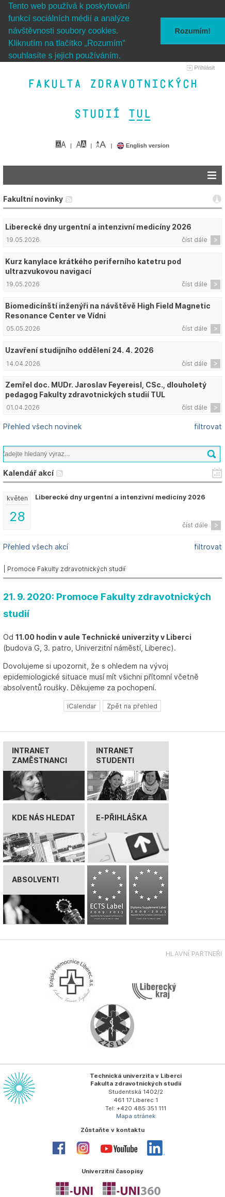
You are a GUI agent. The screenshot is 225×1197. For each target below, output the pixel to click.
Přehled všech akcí (35, 546)
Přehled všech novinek (42, 426)
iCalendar (82, 705)
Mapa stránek (135, 1116)
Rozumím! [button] (193, 31)
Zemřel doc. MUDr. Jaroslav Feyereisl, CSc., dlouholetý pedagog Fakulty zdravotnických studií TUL (105, 389)
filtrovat (208, 426)
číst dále (194, 240)
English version (143, 145)
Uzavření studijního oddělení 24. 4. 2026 (79, 349)
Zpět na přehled (132, 705)
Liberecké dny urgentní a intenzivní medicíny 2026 (98, 226)
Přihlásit (204, 67)
